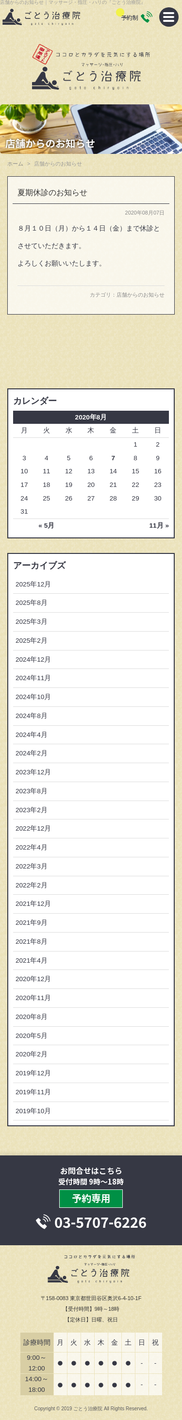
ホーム (15, 164)
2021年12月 (33, 903)
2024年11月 (33, 678)
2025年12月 (33, 584)
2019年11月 (33, 1092)
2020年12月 (33, 979)
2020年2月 (32, 1054)
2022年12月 (33, 828)
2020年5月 (32, 1035)
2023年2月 (32, 810)
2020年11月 (33, 998)
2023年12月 (33, 772)
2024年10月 (33, 697)
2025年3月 (32, 621)
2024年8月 (32, 715)
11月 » (159, 525)
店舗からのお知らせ (140, 295)
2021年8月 (32, 941)
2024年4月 (32, 734)
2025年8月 (32, 602)
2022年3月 (32, 866)
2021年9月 (32, 922)
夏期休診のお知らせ (52, 192)
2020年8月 (32, 1016)
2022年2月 (32, 885)
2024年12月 (33, 659)
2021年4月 (32, 960)
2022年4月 (32, 847)
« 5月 (46, 525)
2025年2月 (32, 640)
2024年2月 (32, 753)
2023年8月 (32, 791)
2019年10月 (33, 1111)
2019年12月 (33, 1073)
